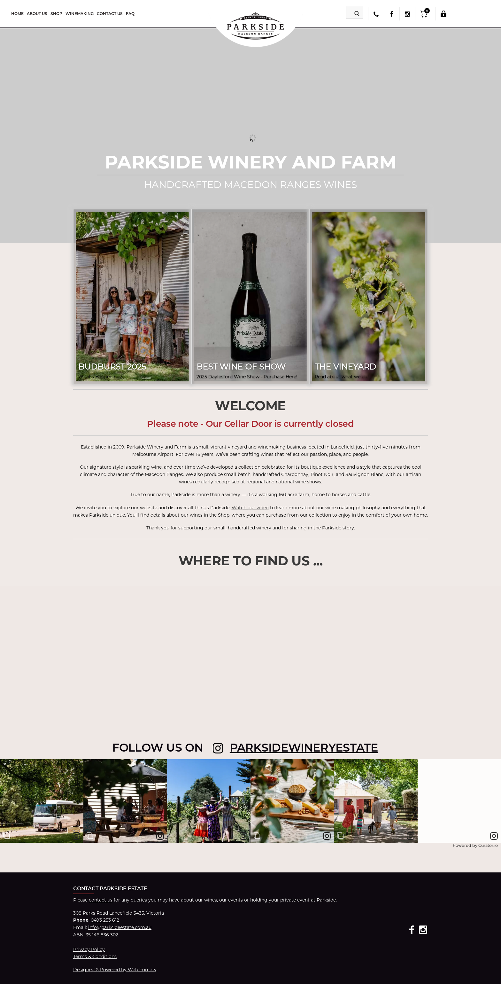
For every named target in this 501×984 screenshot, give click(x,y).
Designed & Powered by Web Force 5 (114, 969)
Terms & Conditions (95, 956)
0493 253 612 (105, 920)
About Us (37, 13)
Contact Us (110, 13)
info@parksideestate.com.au (119, 927)
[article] (41, 801)
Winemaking (80, 13)
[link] (76, 836)
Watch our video (250, 508)
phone (376, 13)
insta (407, 13)
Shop (56, 13)
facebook (391, 13)
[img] (41, 801)
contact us (100, 900)
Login (443, 13)
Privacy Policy (89, 949)
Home (17, 13)
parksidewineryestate (304, 747)
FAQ (130, 13)
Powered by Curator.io (475, 845)
